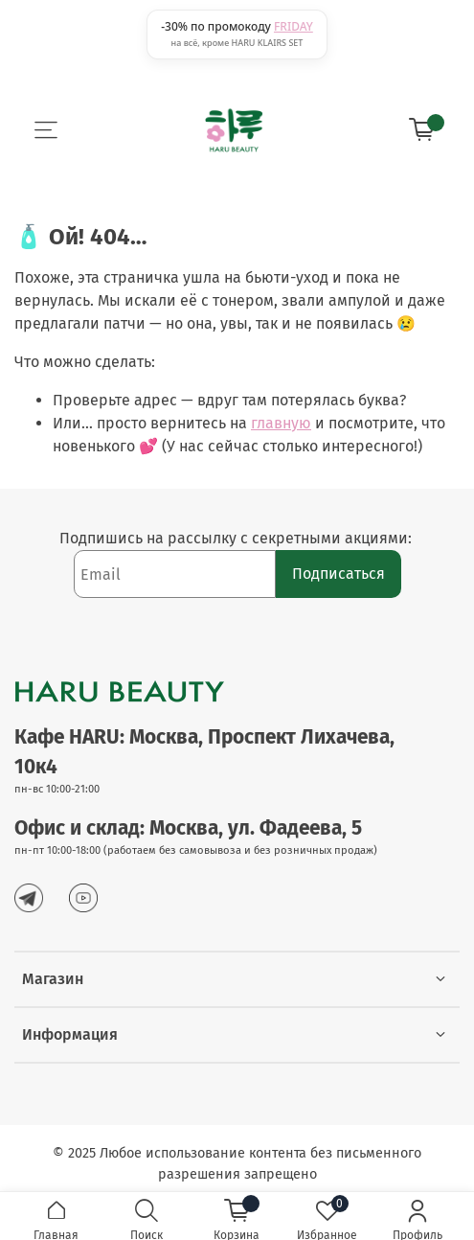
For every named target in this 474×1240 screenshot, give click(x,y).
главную (281, 423)
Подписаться (338, 573)
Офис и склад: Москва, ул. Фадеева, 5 (188, 828)
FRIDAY (293, 26)
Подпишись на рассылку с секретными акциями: (237, 538)
